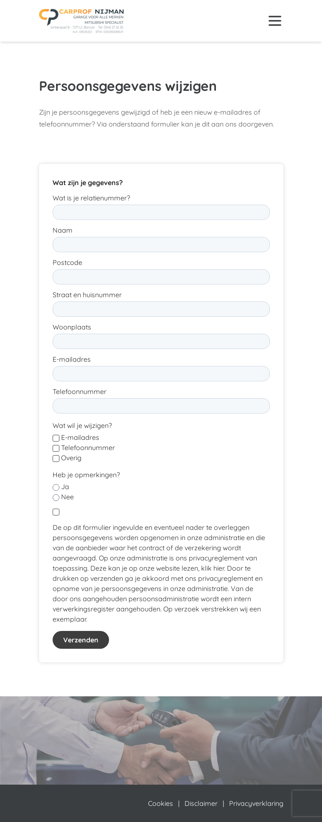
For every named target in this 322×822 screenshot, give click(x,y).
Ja (65, 486)
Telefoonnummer (79, 391)
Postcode (67, 262)
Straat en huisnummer (87, 294)
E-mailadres (72, 359)
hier (218, 568)
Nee (67, 497)
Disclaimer (201, 803)
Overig (71, 457)
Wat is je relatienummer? (91, 198)
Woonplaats (72, 327)
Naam (63, 230)
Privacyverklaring (256, 803)
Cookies (160, 803)
